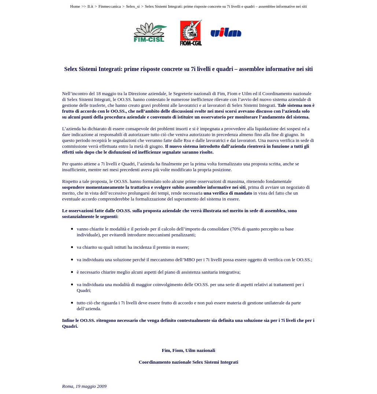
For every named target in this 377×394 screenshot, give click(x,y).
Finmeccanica (110, 6)
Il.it (90, 6)
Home (75, 6)
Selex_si (133, 6)
